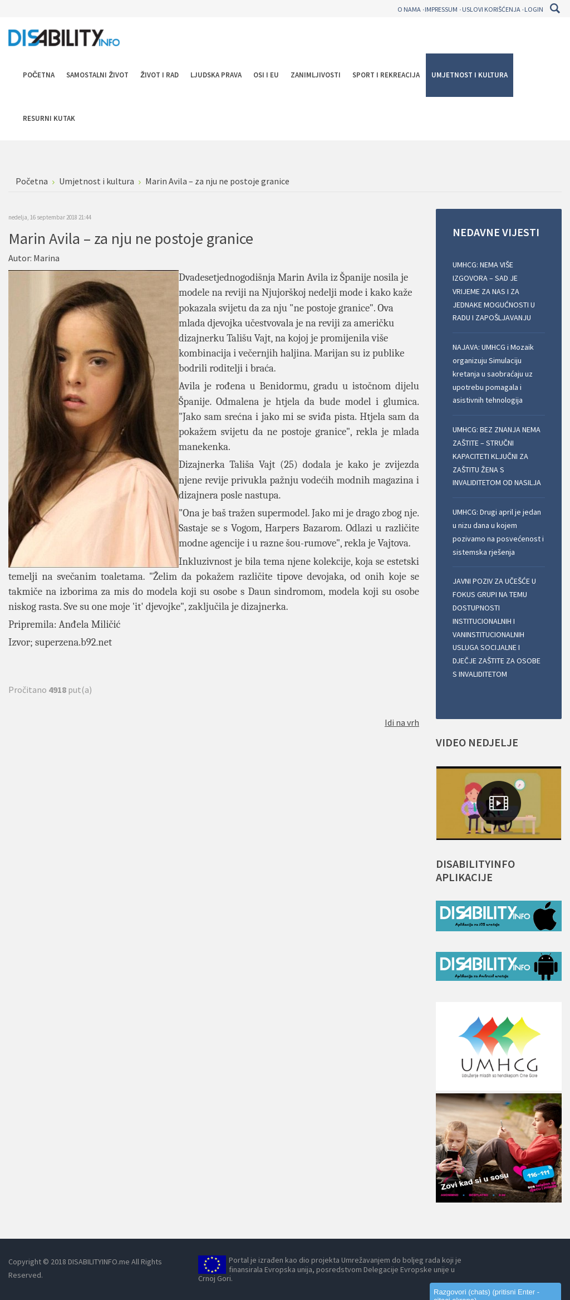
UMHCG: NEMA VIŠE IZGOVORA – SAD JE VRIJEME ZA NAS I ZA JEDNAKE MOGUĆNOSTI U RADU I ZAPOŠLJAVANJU (494, 291)
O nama (409, 9)
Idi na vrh (402, 722)
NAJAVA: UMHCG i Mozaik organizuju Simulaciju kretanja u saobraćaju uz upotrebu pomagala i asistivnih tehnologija (493, 373)
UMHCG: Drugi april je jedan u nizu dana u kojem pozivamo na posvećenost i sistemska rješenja (498, 531)
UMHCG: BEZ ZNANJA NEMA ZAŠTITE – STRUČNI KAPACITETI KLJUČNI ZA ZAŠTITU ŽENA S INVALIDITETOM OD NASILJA (497, 455)
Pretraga (555, 8)
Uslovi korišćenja (491, 9)
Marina (46, 257)
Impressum (441, 9)
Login (533, 9)
